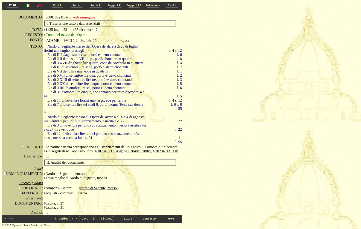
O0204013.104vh (109, 151)
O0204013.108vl (138, 151)
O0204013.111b (166, 151)
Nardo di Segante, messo (98, 188)
